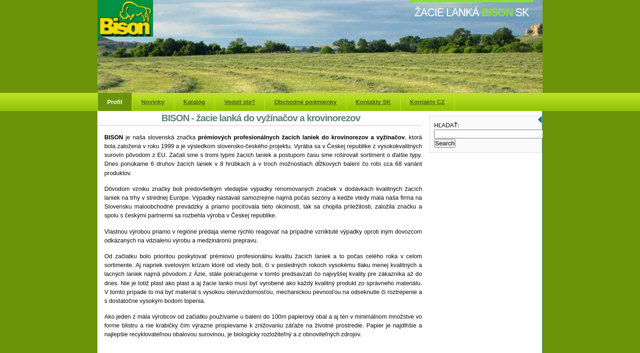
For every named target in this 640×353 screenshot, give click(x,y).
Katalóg (194, 101)
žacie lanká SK (472, 13)
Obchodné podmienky (305, 101)
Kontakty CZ (427, 101)
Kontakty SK (373, 101)
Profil (114, 101)
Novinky (153, 101)
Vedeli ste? (239, 101)
